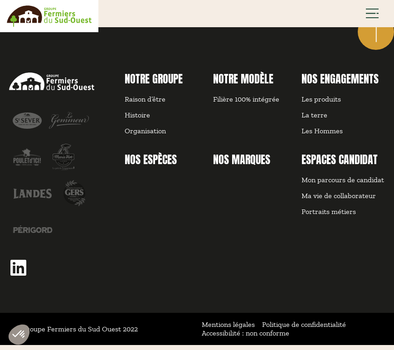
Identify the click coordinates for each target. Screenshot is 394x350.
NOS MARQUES (241, 164)
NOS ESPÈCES (151, 164)
